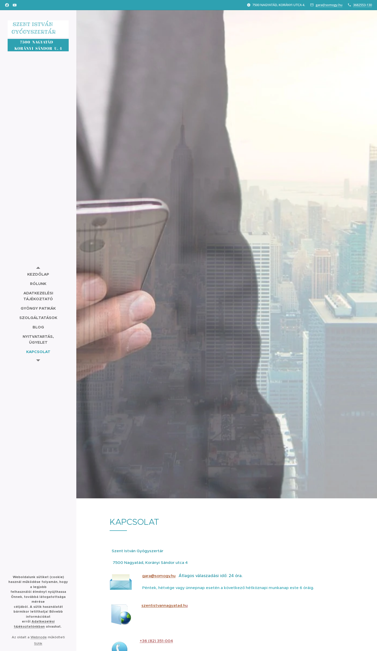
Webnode (39, 637)
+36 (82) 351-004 (156, 640)
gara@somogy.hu (329, 5)
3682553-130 (362, 5)
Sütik (38, 643)
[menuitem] (38, 274)
